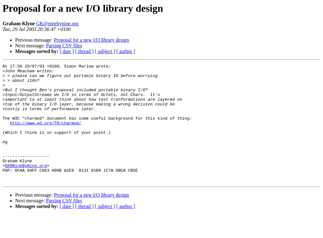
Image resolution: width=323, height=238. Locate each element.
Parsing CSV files (64, 45)
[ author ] (125, 51)
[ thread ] (84, 51)
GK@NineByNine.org (26, 186)
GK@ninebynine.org (57, 23)
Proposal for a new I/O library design (91, 40)
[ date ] (67, 51)
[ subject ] (105, 51)
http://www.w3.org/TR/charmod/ (45, 135)
